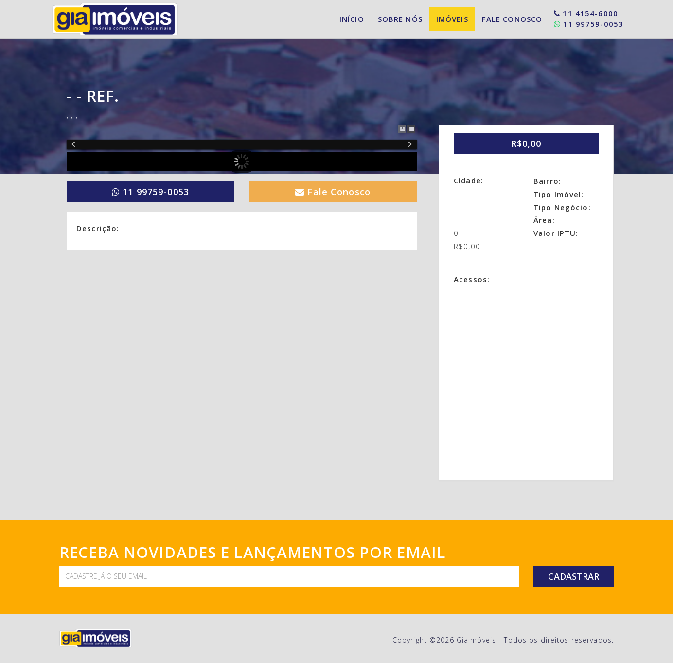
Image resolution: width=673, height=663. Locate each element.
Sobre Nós (400, 19)
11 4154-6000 (586, 13)
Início (351, 19)
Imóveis (452, 19)
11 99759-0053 (588, 24)
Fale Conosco (512, 19)
